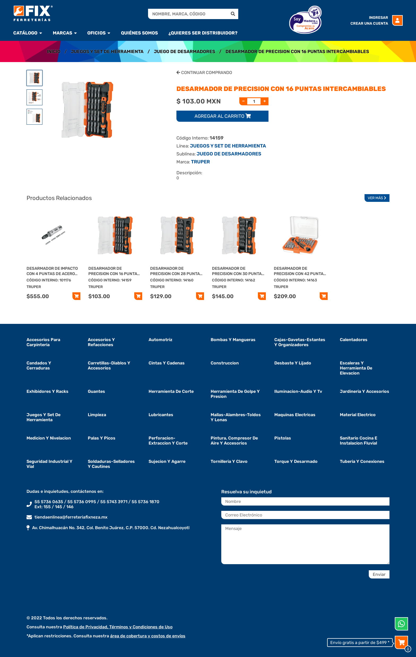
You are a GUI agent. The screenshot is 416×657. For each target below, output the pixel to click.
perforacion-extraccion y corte (168, 441)
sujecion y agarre (167, 461)
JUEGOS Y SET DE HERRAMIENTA (107, 51)
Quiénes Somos (139, 33)
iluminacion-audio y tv (298, 391)
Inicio (53, 51)
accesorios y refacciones (101, 342)
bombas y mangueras (233, 339)
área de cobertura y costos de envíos (147, 635)
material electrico (358, 414)
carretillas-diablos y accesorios (109, 365)
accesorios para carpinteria (43, 342)
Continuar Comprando (204, 72)
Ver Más (377, 198)
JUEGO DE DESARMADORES (184, 51)
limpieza (97, 414)
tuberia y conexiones (362, 461)
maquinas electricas (294, 414)
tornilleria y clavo (229, 461)
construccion (225, 363)
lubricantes (161, 414)
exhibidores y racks (47, 391)
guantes (96, 391)
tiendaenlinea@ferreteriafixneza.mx (70, 517)
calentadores (353, 339)
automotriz (160, 339)
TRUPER (200, 162)
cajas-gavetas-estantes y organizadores (299, 342)
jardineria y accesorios (364, 391)
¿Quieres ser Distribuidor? (202, 33)
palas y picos (101, 438)
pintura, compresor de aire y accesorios (234, 441)
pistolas (282, 438)
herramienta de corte (171, 391)
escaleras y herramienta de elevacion (356, 368)
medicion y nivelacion (49, 438)
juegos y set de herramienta (43, 417)
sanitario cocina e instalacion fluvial (358, 441)
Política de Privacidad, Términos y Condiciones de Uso (117, 626)
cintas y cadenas (167, 363)
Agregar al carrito (222, 116)
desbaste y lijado (292, 363)
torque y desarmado (296, 461)
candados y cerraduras (39, 365)
